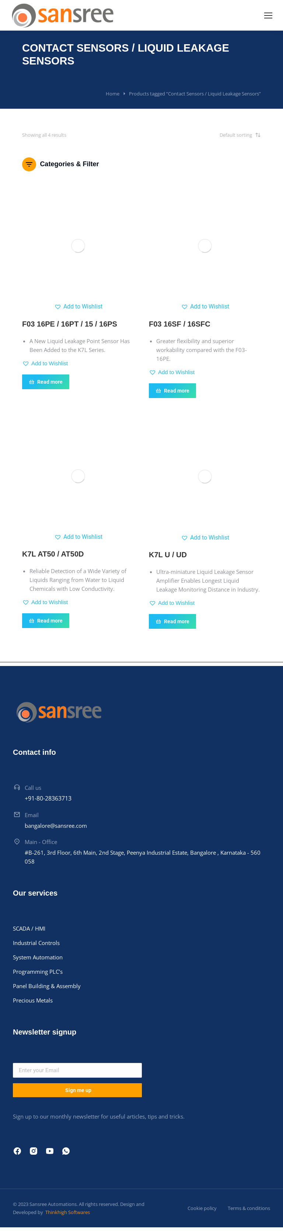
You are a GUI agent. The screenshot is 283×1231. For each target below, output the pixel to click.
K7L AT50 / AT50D (53, 554)
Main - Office (41, 841)
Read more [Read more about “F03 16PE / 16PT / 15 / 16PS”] (46, 382)
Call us (33, 787)
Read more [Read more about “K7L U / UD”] (172, 621)
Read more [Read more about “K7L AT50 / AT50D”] (46, 621)
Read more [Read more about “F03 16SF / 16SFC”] (172, 391)
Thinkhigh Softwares (67, 1212)
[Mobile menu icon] (268, 15)
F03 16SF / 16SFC (179, 324)
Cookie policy (202, 1208)
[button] (78, 306)
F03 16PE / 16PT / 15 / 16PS (69, 324)
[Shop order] (224, 135)
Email (32, 815)
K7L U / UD (168, 555)
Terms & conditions (249, 1208)
